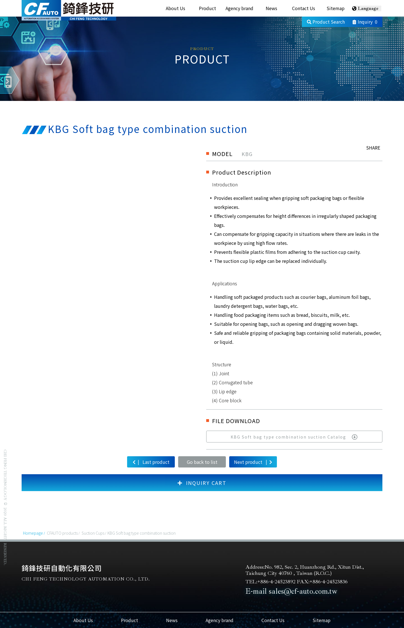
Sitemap (336, 8)
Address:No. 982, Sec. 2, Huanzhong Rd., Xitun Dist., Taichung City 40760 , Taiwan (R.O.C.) (304, 570)
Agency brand (239, 8)
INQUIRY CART (202, 482)
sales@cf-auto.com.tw (303, 591)
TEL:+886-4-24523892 (270, 582)
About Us (175, 8)
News (271, 8)
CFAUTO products (62, 533)
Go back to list (202, 461)
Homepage (33, 533)
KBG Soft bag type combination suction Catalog (294, 437)
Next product (253, 461)
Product (207, 8)
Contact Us (303, 8)
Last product (151, 461)
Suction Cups (93, 533)
